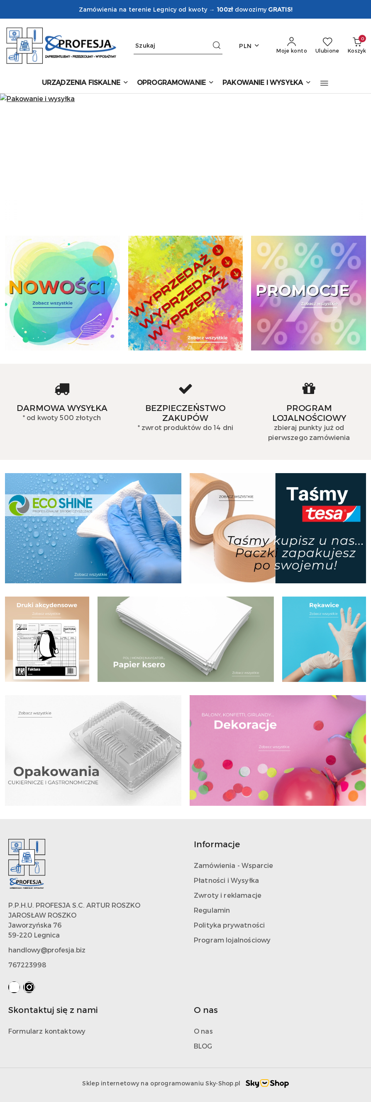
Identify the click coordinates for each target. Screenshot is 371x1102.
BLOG (203, 1046)
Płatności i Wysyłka (226, 880)
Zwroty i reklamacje (227, 895)
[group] (185, 147)
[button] (324, 83)
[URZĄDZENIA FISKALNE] (85, 83)
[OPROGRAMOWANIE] (175, 83)
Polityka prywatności (229, 925)
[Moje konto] (291, 45)
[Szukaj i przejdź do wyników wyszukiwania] (216, 45)
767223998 (27, 965)
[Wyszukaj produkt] (178, 45)
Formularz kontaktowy (46, 1031)
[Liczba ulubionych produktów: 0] (327, 45)
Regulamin (212, 910)
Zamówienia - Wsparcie (233, 865)
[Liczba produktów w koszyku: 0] (357, 45)
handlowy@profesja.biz (46, 950)
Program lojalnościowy (232, 940)
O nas (203, 1031)
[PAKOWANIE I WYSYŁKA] (266, 83)
